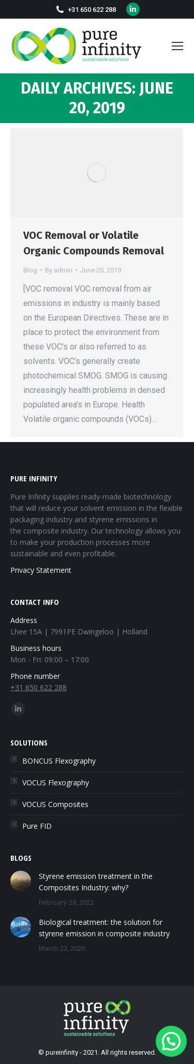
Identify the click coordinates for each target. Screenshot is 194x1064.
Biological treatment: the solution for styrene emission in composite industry (104, 927)
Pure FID (37, 826)
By (58, 270)
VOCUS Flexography (55, 782)
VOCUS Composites (55, 804)
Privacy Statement (40, 570)
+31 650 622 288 (92, 9)
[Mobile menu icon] (177, 46)
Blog (30, 270)
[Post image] (20, 881)
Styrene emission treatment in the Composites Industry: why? (96, 881)
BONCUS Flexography (59, 761)
